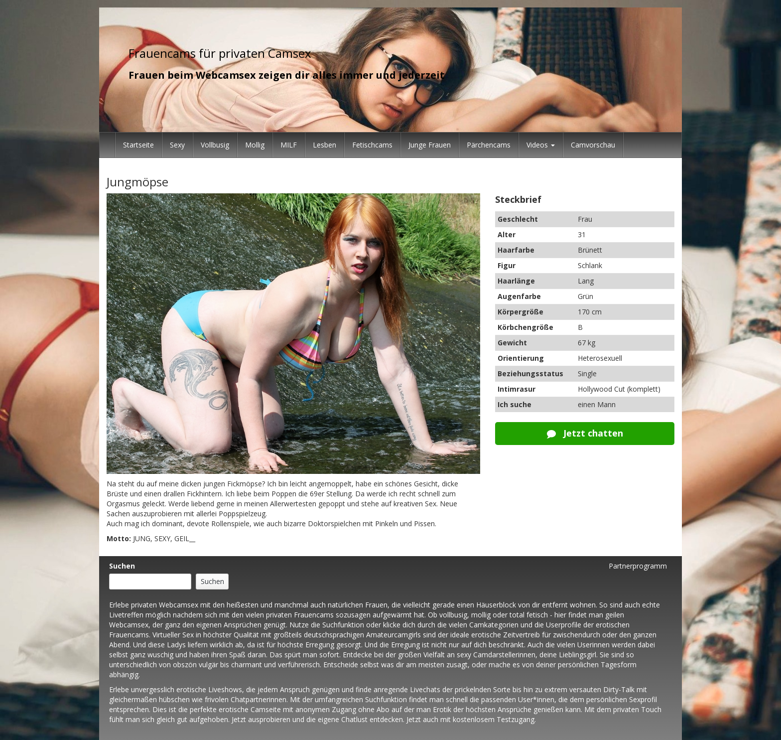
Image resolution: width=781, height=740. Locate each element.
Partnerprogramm (638, 566)
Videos (540, 144)
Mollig (254, 144)
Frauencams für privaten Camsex (220, 53)
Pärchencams (489, 144)
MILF (288, 144)
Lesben (324, 144)
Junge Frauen (429, 144)
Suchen (122, 566)
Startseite (138, 144)
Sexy (177, 144)
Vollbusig (215, 144)
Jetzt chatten (585, 433)
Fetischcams (372, 144)
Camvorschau (593, 144)
